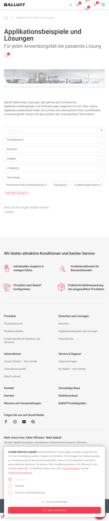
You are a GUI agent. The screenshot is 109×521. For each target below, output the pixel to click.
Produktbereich (15, 139)
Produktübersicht (13, 323)
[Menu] (103, 4)
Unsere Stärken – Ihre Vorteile (20, 361)
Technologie (13, 177)
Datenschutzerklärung (20, 472)
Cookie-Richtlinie (71, 468)
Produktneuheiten (13, 331)
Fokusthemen (66, 338)
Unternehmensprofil (15, 368)
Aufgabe (11, 158)
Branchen (12, 149)
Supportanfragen (68, 361)
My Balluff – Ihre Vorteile (72, 368)
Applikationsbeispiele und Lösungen (35, 17)
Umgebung (13, 168)
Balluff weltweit (12, 376)
